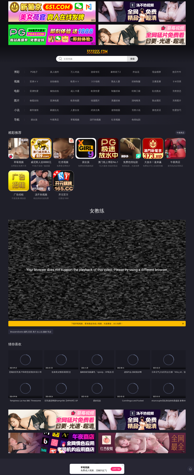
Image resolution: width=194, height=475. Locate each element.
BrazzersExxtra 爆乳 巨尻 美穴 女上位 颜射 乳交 (30, 331)
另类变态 (176, 90)
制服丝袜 (115, 90)
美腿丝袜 (115, 100)
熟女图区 (156, 100)
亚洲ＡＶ (34, 81)
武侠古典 (95, 110)
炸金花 (136, 71)
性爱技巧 (176, 110)
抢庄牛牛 (176, 71)
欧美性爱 (95, 90)
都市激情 (34, 110)
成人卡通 (75, 90)
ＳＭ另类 (176, 81)
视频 (17, 81)
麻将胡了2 (116, 71)
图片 (17, 100)
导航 (17, 119)
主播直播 (156, 81)
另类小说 (136, 110)
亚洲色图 (54, 100)
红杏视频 (115, 119)
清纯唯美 (136, 100)
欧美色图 (75, 100)
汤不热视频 (95, 119)
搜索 (132, 58)
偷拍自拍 (54, 90)
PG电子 (34, 71)
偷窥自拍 (34, 100)
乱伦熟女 (156, 90)
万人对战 (75, 71)
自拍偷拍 (54, 81)
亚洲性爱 (34, 90)
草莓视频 (75, 119)
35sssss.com (97, 52)
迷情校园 (115, 110)
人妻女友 (75, 110)
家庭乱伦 (54, 110)
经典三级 (136, 90)
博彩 (17, 72)
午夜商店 (54, 119)
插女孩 (34, 119)
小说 (17, 110)
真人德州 (54, 71)
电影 (17, 91)
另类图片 (176, 100)
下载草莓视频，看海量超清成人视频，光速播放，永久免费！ (127, 323)
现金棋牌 (156, 71)
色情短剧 (136, 119)
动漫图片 (95, 100)
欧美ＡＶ (75, 81)
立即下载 (116, 469)
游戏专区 (95, 71)
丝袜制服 (136, 81)
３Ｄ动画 (95, 81)
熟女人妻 (115, 81)
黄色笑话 (156, 110)
